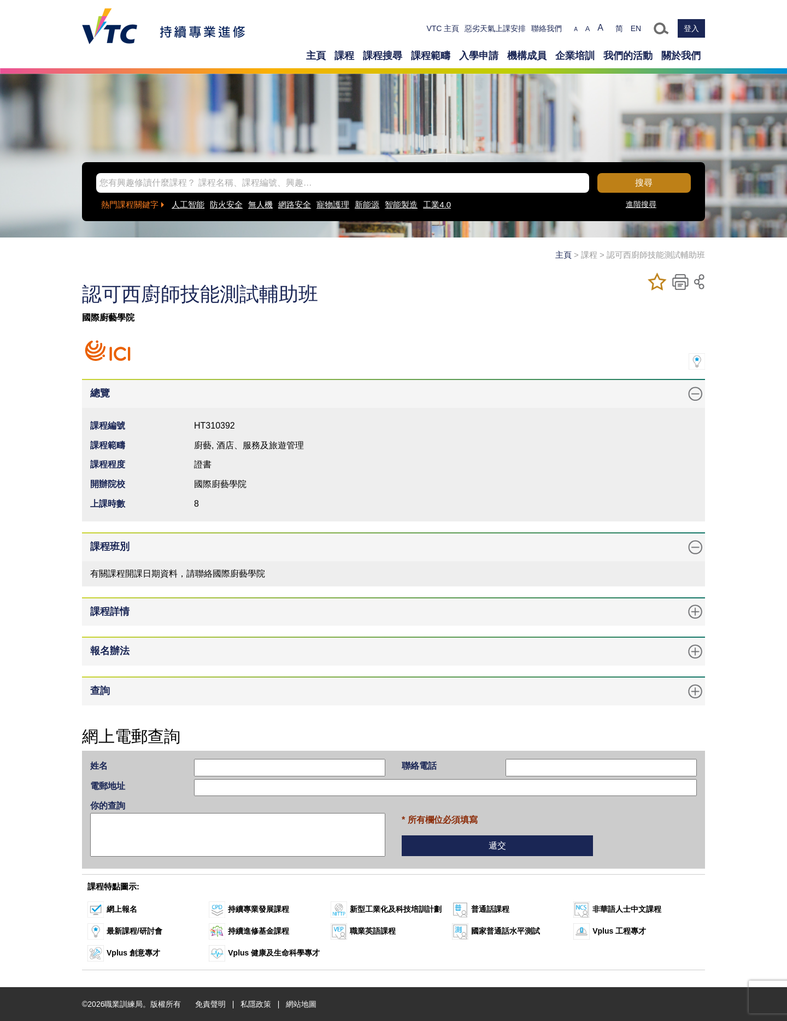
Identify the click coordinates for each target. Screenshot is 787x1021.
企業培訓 (575, 55)
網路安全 (294, 204)
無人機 (260, 204)
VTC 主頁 (442, 28)
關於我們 (681, 55)
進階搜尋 (641, 204)
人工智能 (188, 204)
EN (636, 28)
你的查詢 (107, 805)
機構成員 (527, 55)
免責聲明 (210, 1004)
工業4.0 (437, 204)
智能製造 (401, 204)
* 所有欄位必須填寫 (440, 819)
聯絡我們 (546, 28)
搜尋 (644, 182)
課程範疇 (430, 55)
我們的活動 (628, 55)
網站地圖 (301, 1004)
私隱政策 (255, 1004)
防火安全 (226, 204)
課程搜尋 (382, 55)
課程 (344, 55)
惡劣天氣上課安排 (495, 28)
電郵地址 (107, 786)
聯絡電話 (419, 765)
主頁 (316, 55)
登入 (691, 28)
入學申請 (478, 55)
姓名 (99, 765)
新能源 (367, 204)
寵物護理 (332, 204)
